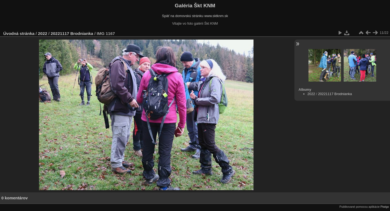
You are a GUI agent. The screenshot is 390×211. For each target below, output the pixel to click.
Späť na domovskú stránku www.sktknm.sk (195, 16)
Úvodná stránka (18, 33)
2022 (42, 33)
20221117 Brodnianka (72, 33)
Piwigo (385, 206)
